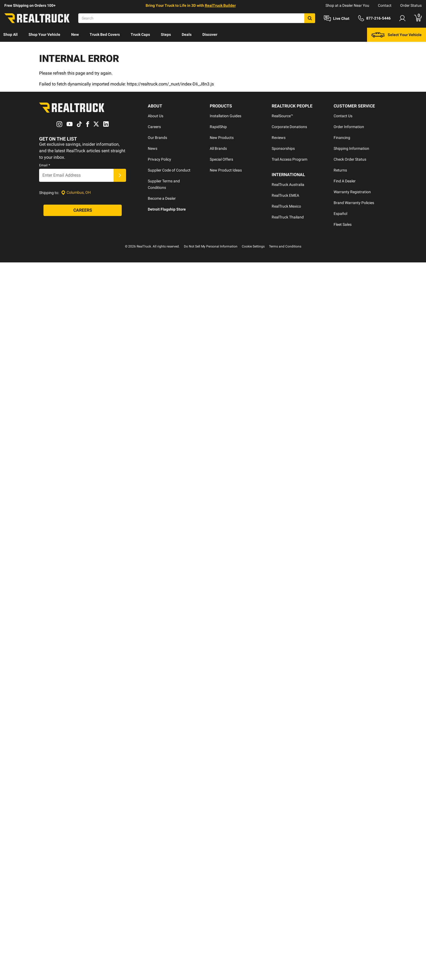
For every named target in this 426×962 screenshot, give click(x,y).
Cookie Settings (253, 210)
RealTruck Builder (220, 5)
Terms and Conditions (285, 210)
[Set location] (76, 170)
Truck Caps (140, 34)
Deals (187, 34)
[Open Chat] (336, 18)
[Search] (196, 18)
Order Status (411, 5)
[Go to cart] (418, 18)
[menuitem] (10, 35)
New (75, 34)
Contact (384, 5)
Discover (209, 34)
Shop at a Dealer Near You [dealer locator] (347, 5)
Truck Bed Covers (105, 34)
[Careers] (82, 188)
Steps (166, 34)
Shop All (10, 34)
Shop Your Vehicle (44, 34)
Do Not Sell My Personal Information (210, 210)
